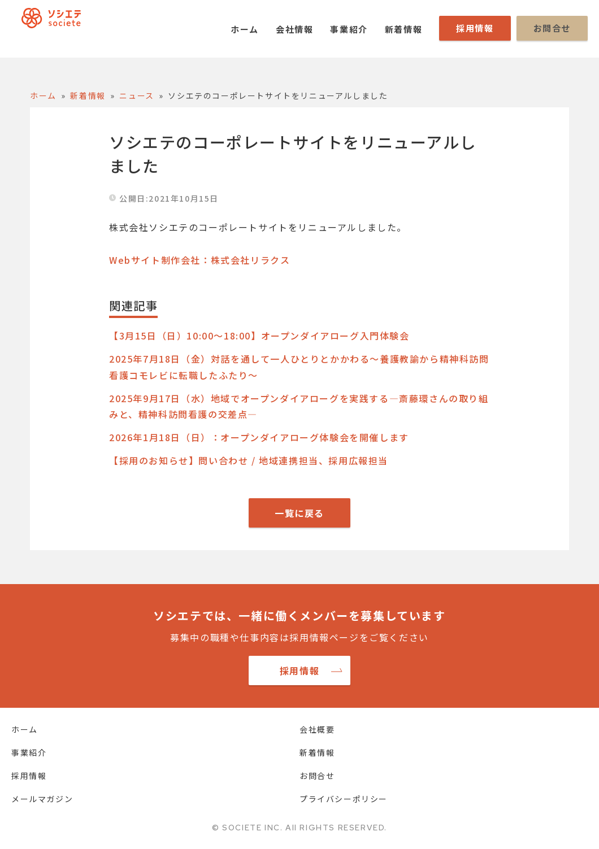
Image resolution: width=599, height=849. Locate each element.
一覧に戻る (299, 513)
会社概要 (317, 729)
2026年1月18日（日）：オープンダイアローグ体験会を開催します (259, 437)
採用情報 (474, 28)
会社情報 (294, 29)
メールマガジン (42, 798)
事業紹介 (348, 29)
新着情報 (403, 29)
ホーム (245, 29)
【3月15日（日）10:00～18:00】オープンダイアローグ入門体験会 (259, 335)
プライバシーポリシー (344, 798)
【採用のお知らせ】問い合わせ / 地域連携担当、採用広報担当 (248, 460)
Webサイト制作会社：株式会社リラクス (199, 260)
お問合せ (552, 28)
